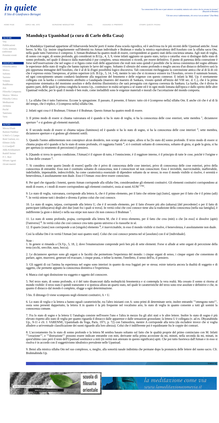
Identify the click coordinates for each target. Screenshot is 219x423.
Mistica (6, 70)
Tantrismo (7, 113)
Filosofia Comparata (12, 91)
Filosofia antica (10, 66)
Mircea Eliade (9, 128)
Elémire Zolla (9, 142)
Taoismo (6, 77)
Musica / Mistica (10, 95)
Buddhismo (8, 84)
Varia (5, 116)
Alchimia (6, 106)
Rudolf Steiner (9, 153)
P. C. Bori (7, 157)
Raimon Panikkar (10, 132)
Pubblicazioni (9, 45)
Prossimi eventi (10, 55)
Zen (4, 88)
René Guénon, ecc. (11, 139)
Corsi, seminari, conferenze (9, 50)
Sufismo (6, 73)
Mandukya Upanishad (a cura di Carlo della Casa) (74, 35)
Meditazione (8, 102)
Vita (4, 41)
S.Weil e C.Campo (11, 135)
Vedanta (6, 81)
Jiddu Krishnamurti (11, 149)
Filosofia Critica (10, 98)
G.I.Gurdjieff (8, 146)
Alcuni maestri (9, 164)
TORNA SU (212, 364)
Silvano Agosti (9, 160)
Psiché (5, 109)
